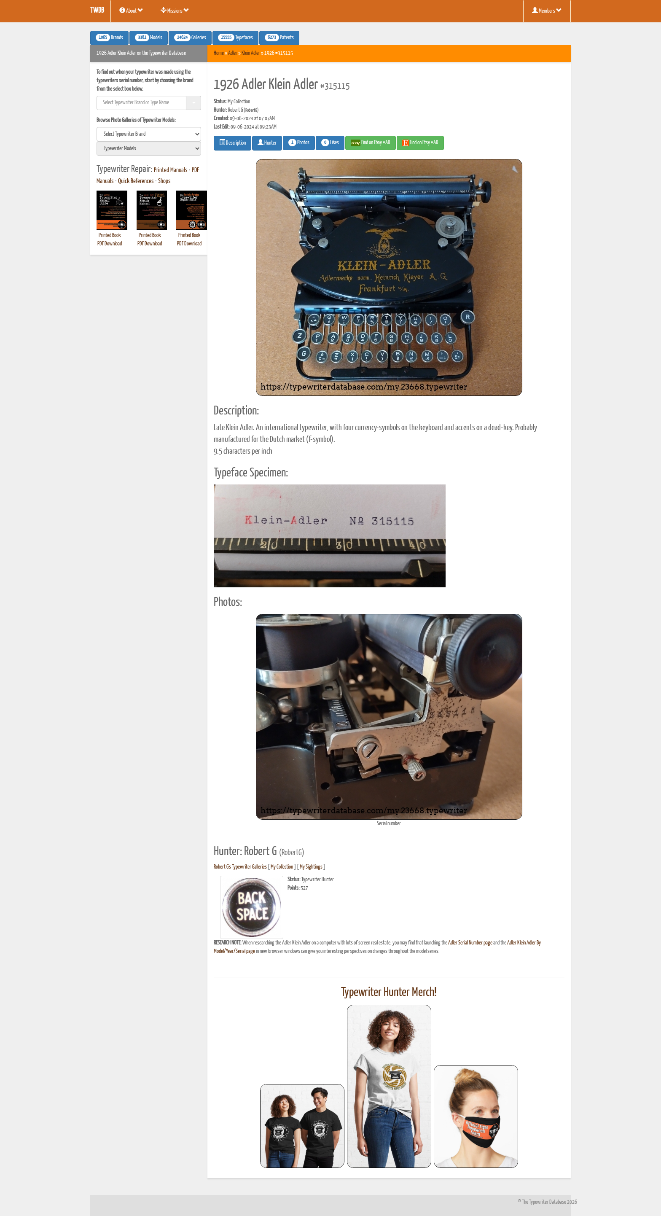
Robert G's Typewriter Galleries (240, 867)
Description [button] (232, 142)
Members (547, 10)
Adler (232, 53)
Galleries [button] (190, 37)
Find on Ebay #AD (370, 143)
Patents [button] (279, 37)
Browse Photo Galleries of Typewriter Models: (136, 120)
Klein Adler (251, 53)
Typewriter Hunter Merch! (389, 992)
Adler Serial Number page (470, 943)
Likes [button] (330, 142)
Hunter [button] (267, 142)
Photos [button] (298, 142)
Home (219, 53)
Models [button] (148, 37)
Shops (164, 181)
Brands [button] (109, 37)
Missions (175, 10)
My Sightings (311, 867)
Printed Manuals (171, 170)
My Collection (282, 867)
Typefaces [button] (235, 37)
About (131, 10)
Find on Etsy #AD (420, 143)
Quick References (136, 181)
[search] (149, 134)
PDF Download (109, 244)
